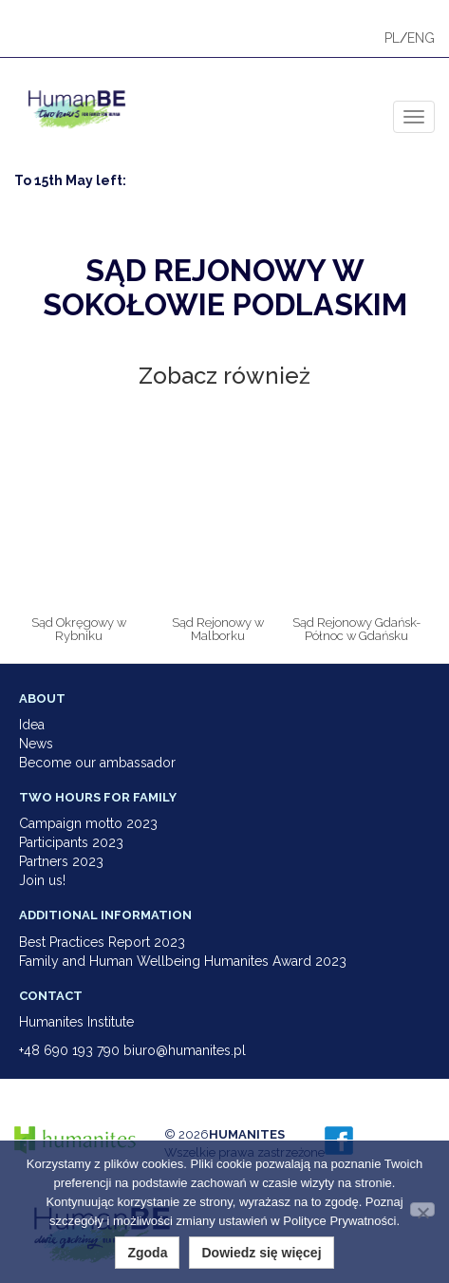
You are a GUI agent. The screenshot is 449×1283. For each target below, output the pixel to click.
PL (392, 38)
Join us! (42, 880)
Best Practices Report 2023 (102, 942)
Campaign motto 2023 (88, 823)
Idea (32, 724)
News (36, 743)
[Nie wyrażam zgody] (422, 1209)
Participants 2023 (71, 842)
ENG (421, 38)
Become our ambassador (97, 762)
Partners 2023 (61, 861)
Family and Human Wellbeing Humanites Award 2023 (182, 961)
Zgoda (147, 1252)
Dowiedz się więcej (261, 1252)
